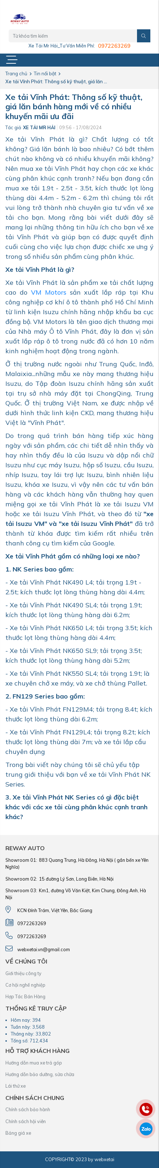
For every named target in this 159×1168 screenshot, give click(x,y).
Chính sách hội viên (25, 1121)
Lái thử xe (15, 1086)
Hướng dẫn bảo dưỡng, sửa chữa (39, 1074)
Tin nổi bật (45, 73)
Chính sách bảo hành (27, 1109)
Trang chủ (16, 73)
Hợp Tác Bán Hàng (25, 996)
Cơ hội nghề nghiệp (25, 985)
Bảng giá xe (18, 1133)
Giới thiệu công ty (23, 973)
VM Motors (48, 292)
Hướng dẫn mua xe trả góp (33, 1063)
